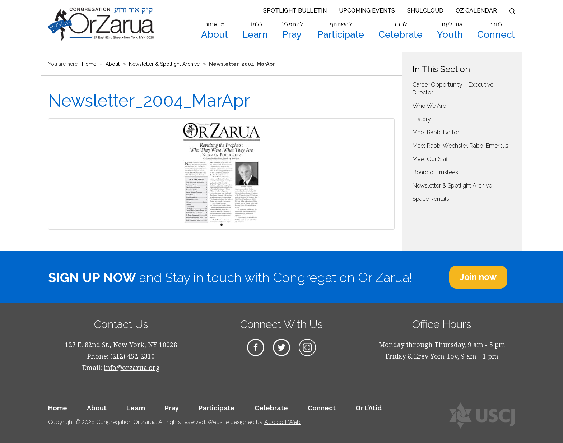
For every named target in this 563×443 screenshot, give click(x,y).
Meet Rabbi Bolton (437, 132)
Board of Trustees (435, 172)
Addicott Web (282, 422)
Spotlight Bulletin (295, 10)
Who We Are (429, 105)
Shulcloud (425, 10)
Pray (292, 30)
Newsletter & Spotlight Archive (164, 64)
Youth (450, 30)
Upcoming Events (367, 10)
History (422, 119)
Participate (340, 30)
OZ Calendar (476, 10)
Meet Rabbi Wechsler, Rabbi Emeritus (460, 145)
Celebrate (400, 30)
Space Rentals (431, 198)
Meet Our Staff (431, 159)
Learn (255, 30)
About (214, 30)
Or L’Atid (368, 408)
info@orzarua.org (132, 367)
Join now (478, 277)
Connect (496, 30)
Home (89, 64)
